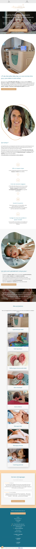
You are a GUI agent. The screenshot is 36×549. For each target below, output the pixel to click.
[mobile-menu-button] (18, 10)
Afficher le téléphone (19, 528)
